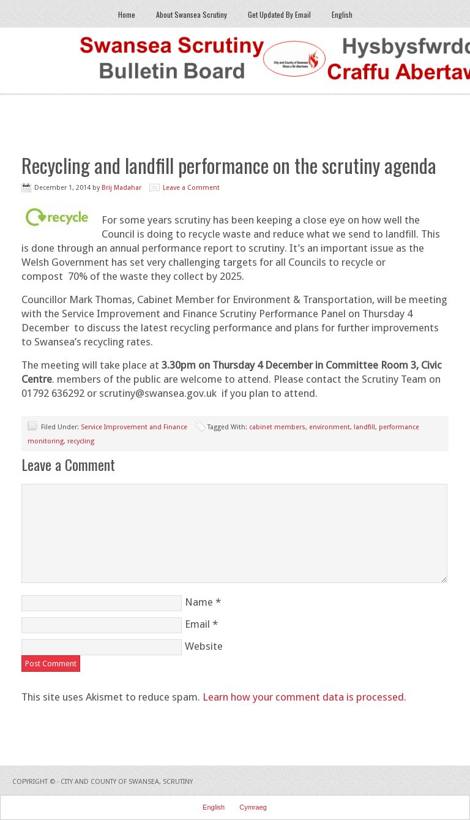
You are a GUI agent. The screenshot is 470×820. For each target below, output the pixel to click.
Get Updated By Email (279, 14)
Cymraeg (253, 807)
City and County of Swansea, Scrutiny (127, 782)
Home (126, 14)
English (337, 14)
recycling (80, 441)
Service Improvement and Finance (134, 427)
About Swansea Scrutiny (191, 14)
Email (197, 624)
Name (199, 602)
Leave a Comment (191, 188)
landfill (364, 427)
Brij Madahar (121, 188)
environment (329, 427)
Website (204, 646)
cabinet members (277, 427)
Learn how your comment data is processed (303, 697)
